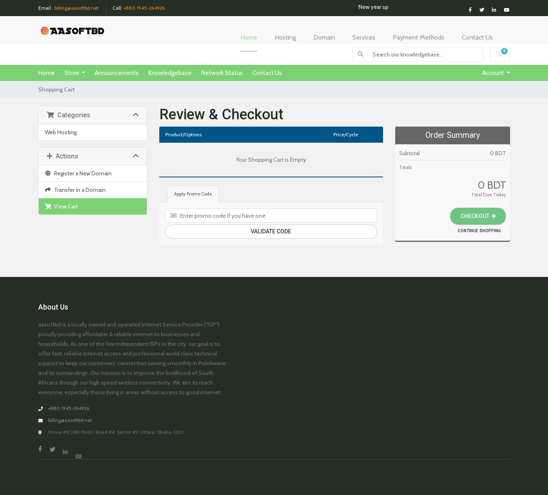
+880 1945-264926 (68, 416)
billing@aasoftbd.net (70, 430)
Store (73, 73)
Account (493, 73)
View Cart (61, 206)
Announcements (117, 73)
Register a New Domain (78, 173)
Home (46, 73)
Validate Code (271, 231)
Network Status (222, 73)
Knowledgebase (170, 73)
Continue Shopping (479, 231)
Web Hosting (61, 132)
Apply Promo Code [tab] (193, 194)
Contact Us (267, 73)
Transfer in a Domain (75, 189)
